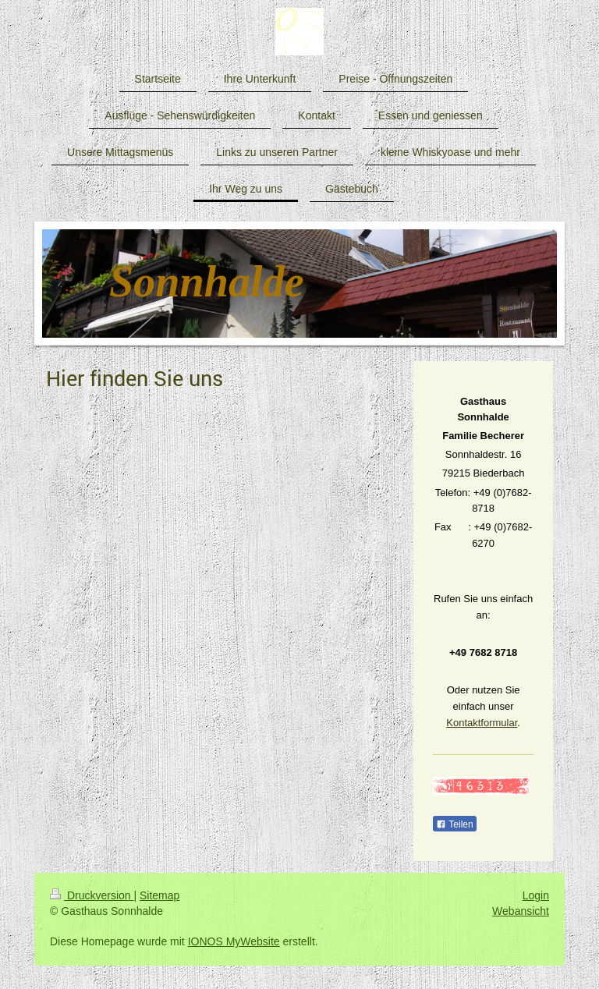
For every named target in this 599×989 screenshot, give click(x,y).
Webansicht (520, 911)
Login (536, 895)
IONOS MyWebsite (234, 941)
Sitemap (159, 895)
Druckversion (91, 895)
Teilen (454, 824)
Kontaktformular (481, 722)
